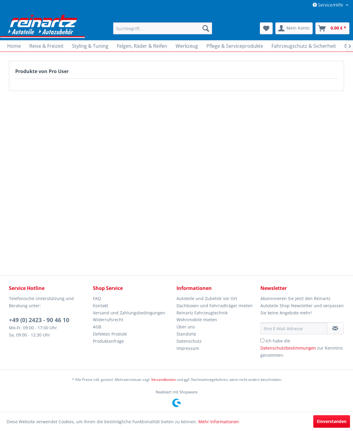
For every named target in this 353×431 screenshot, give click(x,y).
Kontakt (100, 305)
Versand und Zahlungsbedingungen (129, 313)
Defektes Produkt (110, 334)
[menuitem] (162, 28)
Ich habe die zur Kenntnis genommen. (301, 348)
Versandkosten (163, 379)
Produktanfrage (108, 341)
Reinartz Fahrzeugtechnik (202, 313)
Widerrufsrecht (108, 319)
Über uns (186, 327)
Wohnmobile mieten (197, 319)
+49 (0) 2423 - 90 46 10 (39, 320)
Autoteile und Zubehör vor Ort (207, 298)
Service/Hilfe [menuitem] (328, 5)
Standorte (186, 334)
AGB (97, 327)
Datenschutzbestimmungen (288, 348)
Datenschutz (189, 341)
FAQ (97, 298)
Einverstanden (331, 421)
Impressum (188, 348)
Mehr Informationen (218, 421)
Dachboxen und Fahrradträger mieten (215, 305)
